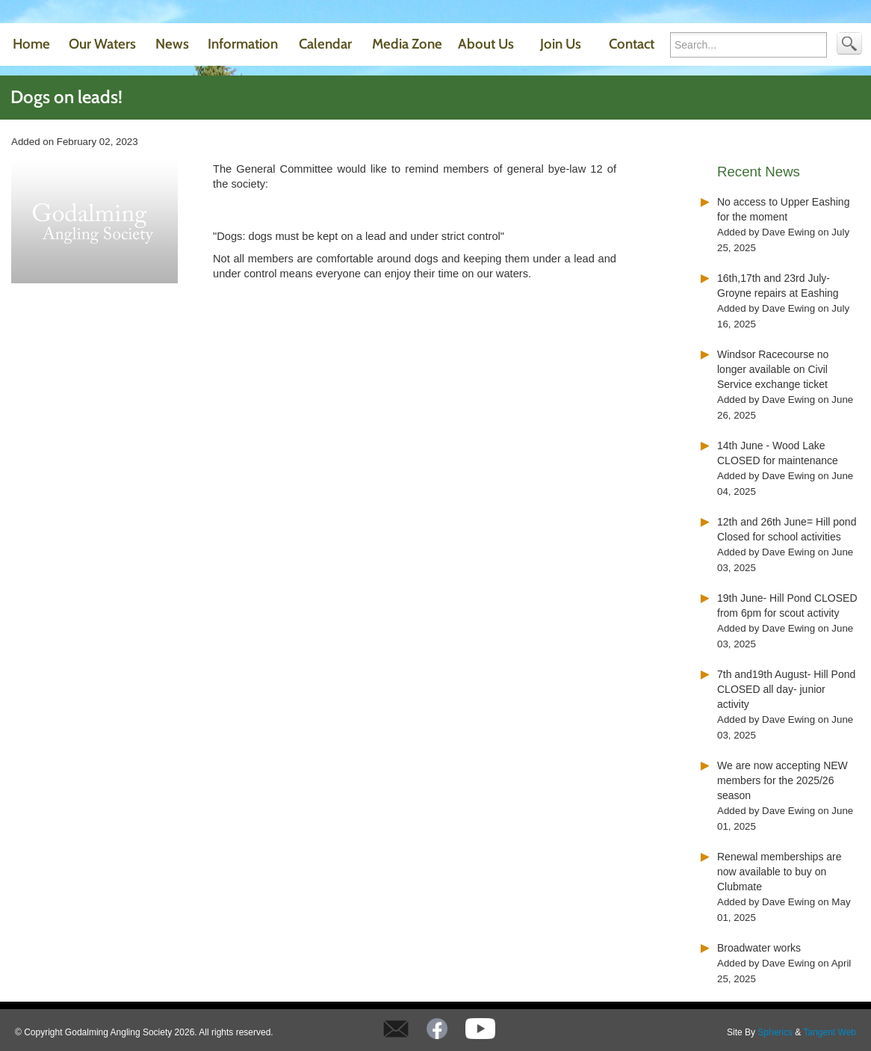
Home (31, 43)
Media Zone (407, 43)
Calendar (325, 43)
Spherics (775, 1032)
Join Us (560, 43)
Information (243, 43)
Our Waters (102, 43)
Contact (631, 43)
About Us (486, 43)
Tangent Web (830, 1032)
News (172, 43)
